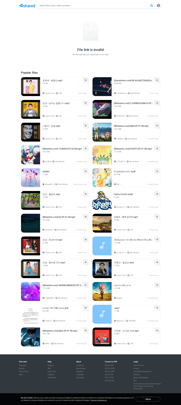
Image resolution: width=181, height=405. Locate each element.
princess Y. (119, 207)
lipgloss (118, 298)
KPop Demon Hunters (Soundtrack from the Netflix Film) (63, 184)
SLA (135, 381)
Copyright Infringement (142, 371)
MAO (46, 344)
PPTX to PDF (110, 368)
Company (80, 365)
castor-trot (48, 93)
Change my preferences (99, 400)
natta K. (47, 321)
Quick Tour (52, 371)
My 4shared (134, 93)
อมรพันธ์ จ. (119, 253)
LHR (59, 93)
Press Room (23, 371)
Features (51, 375)
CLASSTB (119, 116)
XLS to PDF (109, 375)
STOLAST (119, 161)
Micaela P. (48, 184)
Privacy (136, 368)
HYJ (130, 230)
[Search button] (151, 6)
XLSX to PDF (109, 381)
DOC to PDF (109, 365)
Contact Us (52, 378)
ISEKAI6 (118, 139)
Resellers (79, 371)
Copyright (80, 375)
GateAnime (120, 93)
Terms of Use (138, 365)
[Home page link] (27, 5)
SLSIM (46, 161)
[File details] (30, 86)
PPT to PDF (109, 378)
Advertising (80, 368)
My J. (117, 184)
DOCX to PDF (110, 371)
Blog (20, 375)
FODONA (131, 321)
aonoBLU (47, 230)
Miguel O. (119, 321)
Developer (80, 378)
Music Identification (140, 378)
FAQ (49, 368)
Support (51, 365)
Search (22, 368)
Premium (22, 365)
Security (136, 375)
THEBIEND (48, 298)
